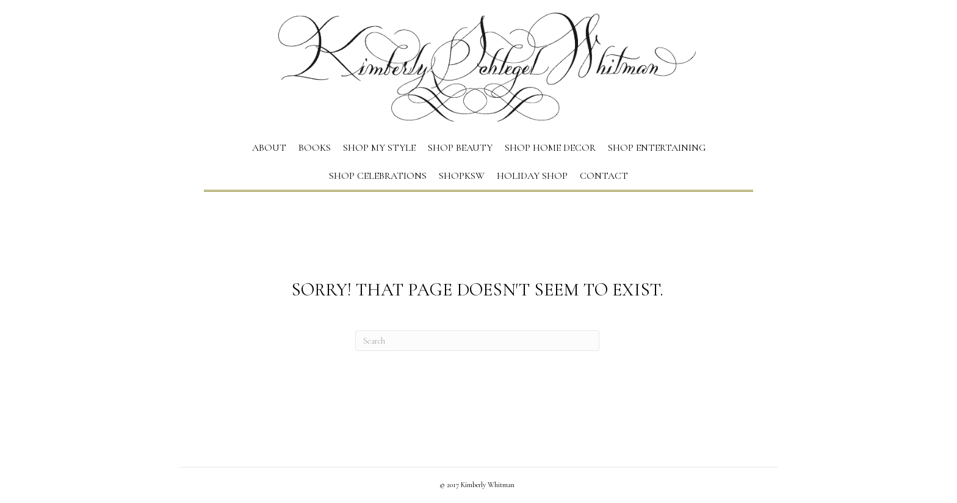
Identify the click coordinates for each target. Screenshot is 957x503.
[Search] (477, 340)
